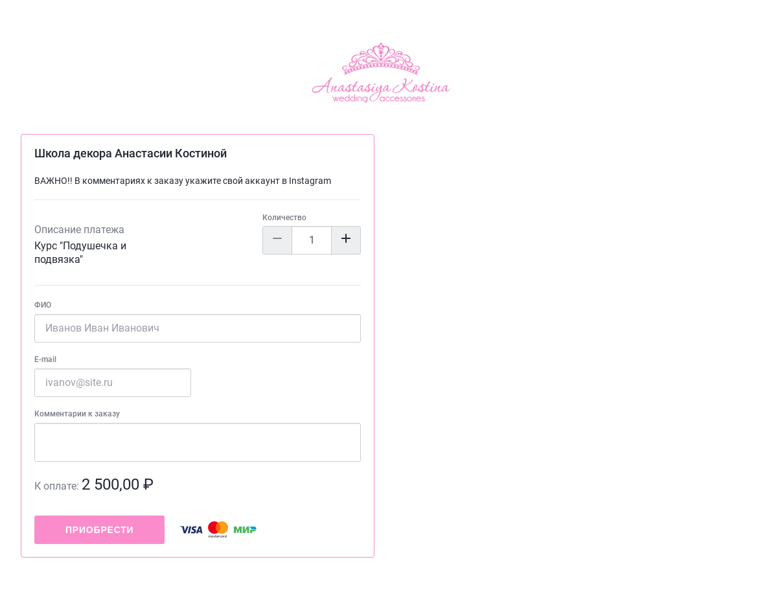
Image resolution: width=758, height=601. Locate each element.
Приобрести (99, 530)
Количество (284, 217)
